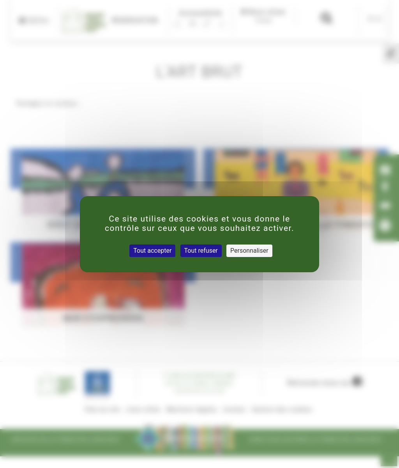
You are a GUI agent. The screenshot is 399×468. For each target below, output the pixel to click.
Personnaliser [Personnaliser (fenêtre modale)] (249, 250)
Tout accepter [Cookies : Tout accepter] (152, 250)
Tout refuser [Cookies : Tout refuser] (201, 250)
